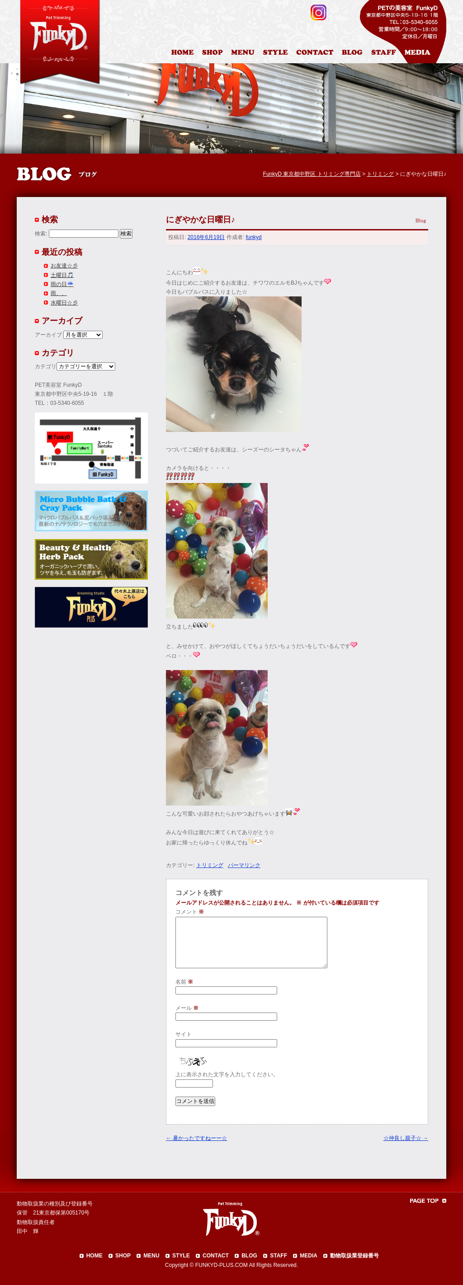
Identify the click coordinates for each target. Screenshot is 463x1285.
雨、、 (59, 293)
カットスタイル (277, 54)
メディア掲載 (423, 54)
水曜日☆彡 (64, 303)
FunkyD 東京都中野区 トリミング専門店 (312, 174)
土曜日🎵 (62, 275)
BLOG (249, 1255)
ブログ (356, 54)
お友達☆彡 (64, 266)
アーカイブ (48, 335)
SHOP (123, 1255)
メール (186, 1008)
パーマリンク (244, 865)
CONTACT (216, 1255)
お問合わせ (318, 54)
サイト (183, 1034)
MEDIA (308, 1255)
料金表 (243, 54)
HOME (183, 54)
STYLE (181, 1255)
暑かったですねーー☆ (196, 1138)
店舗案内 (213, 54)
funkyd (253, 237)
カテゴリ (46, 366)
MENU (151, 1255)
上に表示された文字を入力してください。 (227, 1074)
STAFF (278, 1255)
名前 (184, 982)
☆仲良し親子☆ (405, 1138)
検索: (41, 233)
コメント (189, 912)
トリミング (209, 865)
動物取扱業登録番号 (354, 1255)
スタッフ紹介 (386, 54)
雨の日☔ (62, 284)
